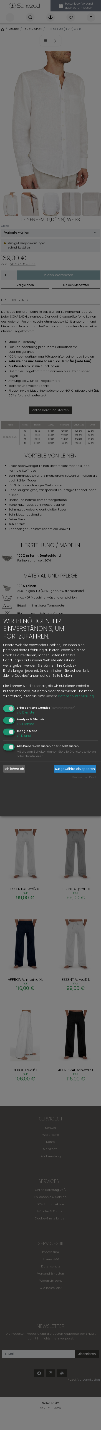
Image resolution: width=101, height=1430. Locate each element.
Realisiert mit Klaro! (84, 777)
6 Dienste (25, 712)
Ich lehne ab (14, 769)
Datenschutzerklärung (76, 696)
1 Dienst (24, 735)
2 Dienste (25, 724)
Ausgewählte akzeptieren (75, 769)
